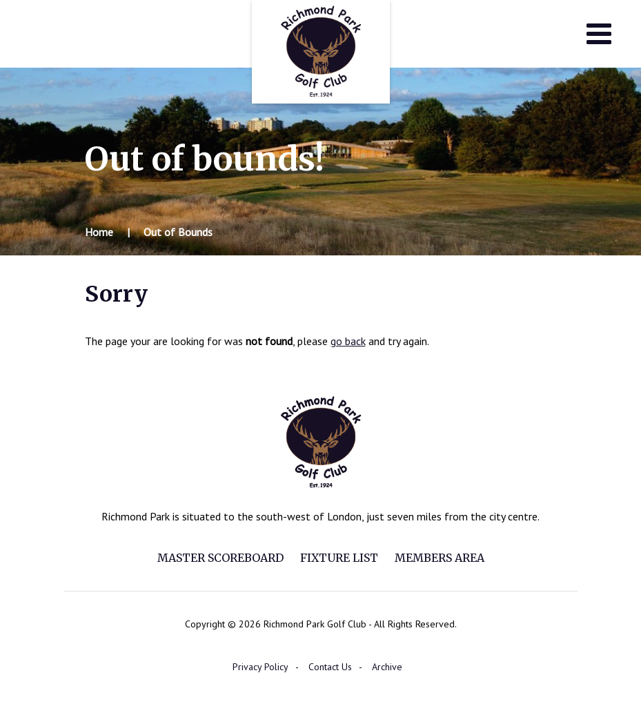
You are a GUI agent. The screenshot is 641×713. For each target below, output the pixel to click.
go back (348, 341)
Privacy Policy (260, 667)
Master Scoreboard (220, 558)
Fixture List (339, 558)
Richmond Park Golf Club (321, 52)
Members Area (439, 558)
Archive (387, 667)
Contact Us (330, 667)
